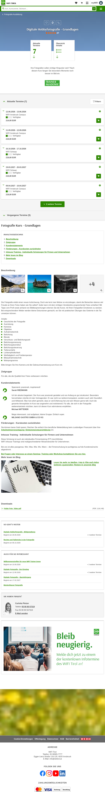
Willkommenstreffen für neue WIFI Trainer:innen (22, 561)
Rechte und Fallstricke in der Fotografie (19, 540)
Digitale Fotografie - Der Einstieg (16, 569)
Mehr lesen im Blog (14, 255)
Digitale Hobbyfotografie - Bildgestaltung (19, 532)
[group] (52, 33)
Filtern (97, 102)
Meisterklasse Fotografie (13, 585)
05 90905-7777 (56, 754)
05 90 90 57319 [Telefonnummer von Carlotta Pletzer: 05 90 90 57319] (28, 607)
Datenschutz (52, 739)
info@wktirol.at (56, 759)
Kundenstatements (14, 246)
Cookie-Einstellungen (23, 739)
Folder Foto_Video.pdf (12, 508)
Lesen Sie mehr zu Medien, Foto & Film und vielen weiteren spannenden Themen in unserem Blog (76, 463)
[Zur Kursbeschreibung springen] (64, 50)
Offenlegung (40, 739)
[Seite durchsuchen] (48, 8)
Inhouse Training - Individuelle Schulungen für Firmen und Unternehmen (38, 252)
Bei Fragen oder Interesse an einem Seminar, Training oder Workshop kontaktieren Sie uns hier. (43, 454)
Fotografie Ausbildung (13, 14)
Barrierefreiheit (72, 739)
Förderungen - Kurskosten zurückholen (23, 249)
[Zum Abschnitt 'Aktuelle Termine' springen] (40, 50)
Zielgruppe (10, 242)
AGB (62, 739)
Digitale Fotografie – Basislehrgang (17, 577)
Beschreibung (12, 239)
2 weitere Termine (53, 203)
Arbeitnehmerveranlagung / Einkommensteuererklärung (25, 430)
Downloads (11, 259)
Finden (94, 8)
